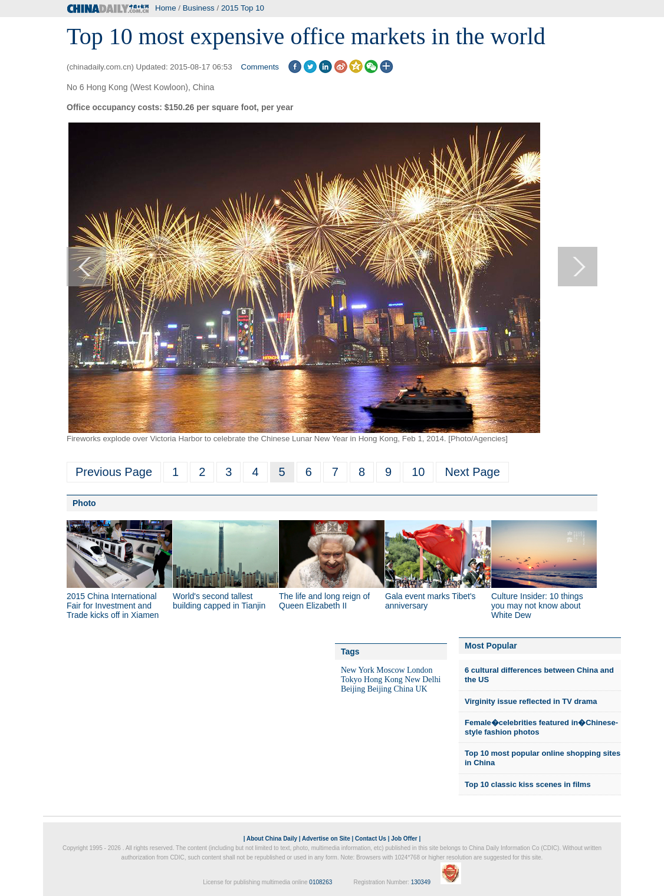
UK (421, 689)
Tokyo (351, 679)
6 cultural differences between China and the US (539, 675)
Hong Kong (383, 679)
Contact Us (370, 838)
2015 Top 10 (242, 8)
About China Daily (271, 838)
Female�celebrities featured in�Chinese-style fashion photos (541, 727)
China (403, 689)
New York (357, 670)
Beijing (353, 689)
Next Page (472, 471)
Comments (260, 66)
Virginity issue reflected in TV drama (531, 701)
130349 (420, 882)
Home (165, 8)
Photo (84, 503)
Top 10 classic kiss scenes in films (528, 784)
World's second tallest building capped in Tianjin (219, 600)
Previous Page (113, 471)
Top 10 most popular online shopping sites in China (542, 758)
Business (199, 8)
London (420, 670)
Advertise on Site (326, 838)
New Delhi (423, 679)
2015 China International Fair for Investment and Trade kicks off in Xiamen (113, 605)
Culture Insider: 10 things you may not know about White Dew (537, 605)
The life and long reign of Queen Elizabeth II (324, 600)
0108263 (320, 882)
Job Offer (404, 838)
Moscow (390, 670)
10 (418, 471)
